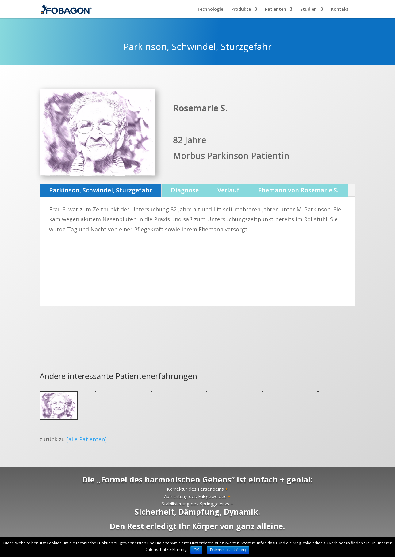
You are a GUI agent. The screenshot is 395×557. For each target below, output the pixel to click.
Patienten (275, 9)
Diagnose (185, 190)
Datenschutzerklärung (228, 550)
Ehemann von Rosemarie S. (298, 190)
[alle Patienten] (87, 439)
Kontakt (340, 9)
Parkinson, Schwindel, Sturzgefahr (100, 190)
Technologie (210, 9)
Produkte (241, 9)
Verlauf (228, 190)
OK (196, 550)
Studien (308, 9)
